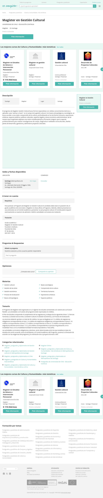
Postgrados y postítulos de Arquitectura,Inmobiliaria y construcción (15, 436)
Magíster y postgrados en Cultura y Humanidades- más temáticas (20, 361)
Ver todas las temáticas (33, 474)
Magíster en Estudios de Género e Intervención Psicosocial (11, 66)
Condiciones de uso (56, 472)
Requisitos (8, 201)
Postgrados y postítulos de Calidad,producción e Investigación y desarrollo (17, 442)
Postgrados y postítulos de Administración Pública (16, 431)
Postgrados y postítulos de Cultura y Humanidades (14, 457)
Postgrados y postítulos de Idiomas (47, 445)
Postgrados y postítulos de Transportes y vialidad (82, 452)
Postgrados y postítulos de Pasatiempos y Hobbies (82, 434)
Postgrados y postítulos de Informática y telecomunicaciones (48, 449)
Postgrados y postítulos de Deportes (47, 430)
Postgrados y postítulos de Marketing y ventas (50, 454)
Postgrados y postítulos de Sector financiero (83, 444)
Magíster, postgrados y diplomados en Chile (18, 356)
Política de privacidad (57, 474)
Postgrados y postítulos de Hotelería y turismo (50, 442)
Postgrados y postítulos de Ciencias (13, 446)
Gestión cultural (61, 62)
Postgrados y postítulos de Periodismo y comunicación (81, 440)
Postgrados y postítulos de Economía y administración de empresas (48, 438)
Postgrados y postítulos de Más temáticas (49, 457)
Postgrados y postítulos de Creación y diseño (16, 453)
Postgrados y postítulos (63, 2)
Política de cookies (56, 476)
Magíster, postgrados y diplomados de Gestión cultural (19, 347)
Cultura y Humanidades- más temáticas (35, 12)
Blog (28, 472)
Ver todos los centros (81, 476)
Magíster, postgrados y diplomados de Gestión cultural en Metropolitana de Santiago (19, 352)
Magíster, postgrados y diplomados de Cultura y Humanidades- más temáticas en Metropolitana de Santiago (57, 351)
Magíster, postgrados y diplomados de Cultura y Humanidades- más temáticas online (19, 366)
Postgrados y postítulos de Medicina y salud (83, 430)
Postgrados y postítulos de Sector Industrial (83, 447)
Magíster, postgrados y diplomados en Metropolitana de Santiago (53, 357)
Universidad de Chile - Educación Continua (18, 24)
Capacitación (83, 2)
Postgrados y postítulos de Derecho (47, 433)
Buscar (94, 6)
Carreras (44, 2)
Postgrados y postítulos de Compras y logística (17, 449)
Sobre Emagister (31, 471)
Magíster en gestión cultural (37, 63)
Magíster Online (46, 346)
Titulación (8, 218)
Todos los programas (25, 2)
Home (4, 12)
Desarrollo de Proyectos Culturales (89, 63)
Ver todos (60, 47)
